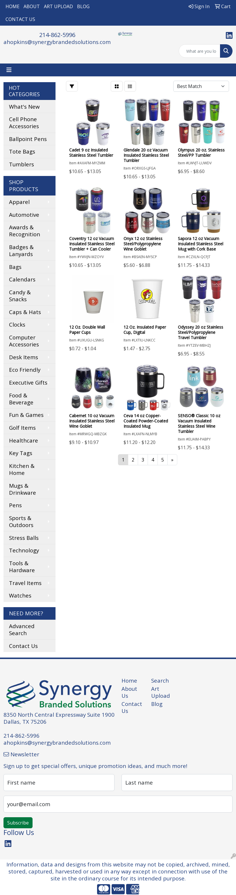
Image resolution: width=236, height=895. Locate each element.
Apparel (19, 201)
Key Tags (20, 453)
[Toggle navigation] (9, 70)
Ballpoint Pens (28, 138)
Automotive (24, 214)
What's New (24, 106)
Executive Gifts (28, 382)
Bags (15, 266)
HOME (12, 6)
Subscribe (18, 823)
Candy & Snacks (20, 295)
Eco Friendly (24, 369)
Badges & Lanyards (21, 250)
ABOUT (32, 6)
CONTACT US (20, 19)
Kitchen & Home (22, 469)
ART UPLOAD (58, 6)
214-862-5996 (57, 35)
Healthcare (23, 440)
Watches (20, 595)
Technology (24, 550)
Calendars (22, 279)
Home (129, 680)
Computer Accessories (24, 341)
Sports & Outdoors (21, 521)
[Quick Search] (200, 51)
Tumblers (21, 164)
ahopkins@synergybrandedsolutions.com (57, 41)
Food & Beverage (21, 399)
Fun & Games (26, 414)
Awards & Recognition (24, 230)
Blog (156, 703)
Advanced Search (22, 629)
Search (160, 680)
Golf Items (22, 427)
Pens (15, 505)
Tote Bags (22, 151)
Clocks (17, 324)
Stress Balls (24, 537)
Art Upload (160, 692)
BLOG (83, 6)
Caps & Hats (25, 312)
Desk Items (23, 357)
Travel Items (25, 582)
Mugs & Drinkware (22, 489)
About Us (129, 692)
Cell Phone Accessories (24, 122)
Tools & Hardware (22, 566)
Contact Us (23, 645)
